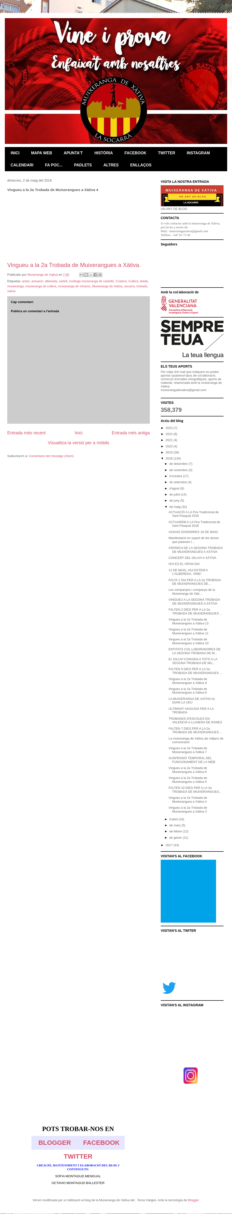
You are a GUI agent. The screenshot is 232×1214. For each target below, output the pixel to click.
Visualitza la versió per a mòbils (78, 442)
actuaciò (37, 281)
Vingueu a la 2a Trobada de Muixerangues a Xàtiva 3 (187, 809)
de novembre (179, 470)
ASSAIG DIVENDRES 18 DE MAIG (193, 532)
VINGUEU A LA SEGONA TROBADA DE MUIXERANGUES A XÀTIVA (194, 601)
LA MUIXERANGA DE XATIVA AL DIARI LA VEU (191, 700)
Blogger (193, 1200)
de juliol (175, 494)
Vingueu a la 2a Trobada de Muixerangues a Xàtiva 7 (187, 750)
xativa (11, 291)
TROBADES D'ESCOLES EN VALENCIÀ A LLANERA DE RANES (195, 720)
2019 (170, 452)
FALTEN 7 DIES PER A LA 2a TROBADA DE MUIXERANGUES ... (195, 730)
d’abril (174, 819)
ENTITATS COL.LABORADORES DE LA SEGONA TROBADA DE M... (194, 651)
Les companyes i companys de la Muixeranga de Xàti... (191, 591)
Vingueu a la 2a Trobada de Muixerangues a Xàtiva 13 (188, 621)
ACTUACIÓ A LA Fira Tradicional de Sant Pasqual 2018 (193, 514)
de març (175, 825)
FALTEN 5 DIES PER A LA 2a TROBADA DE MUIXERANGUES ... (195, 671)
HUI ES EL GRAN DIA (184, 564)
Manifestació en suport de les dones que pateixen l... (193, 540)
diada (144, 281)
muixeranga (15, 286)
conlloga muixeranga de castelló (91, 281)
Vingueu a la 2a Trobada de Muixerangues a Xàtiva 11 (188, 631)
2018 (170, 458)
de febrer (176, 831)
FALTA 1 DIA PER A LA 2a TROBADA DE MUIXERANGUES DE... (194, 582)
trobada (142, 286)
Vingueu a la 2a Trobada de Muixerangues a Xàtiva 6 (187, 770)
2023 (170, 428)
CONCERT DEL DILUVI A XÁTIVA (192, 558)
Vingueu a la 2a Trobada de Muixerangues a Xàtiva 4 (187, 799)
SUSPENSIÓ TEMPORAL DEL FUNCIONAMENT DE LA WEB (191, 760)
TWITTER (78, 1156)
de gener (176, 837)
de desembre (179, 464)
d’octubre (176, 476)
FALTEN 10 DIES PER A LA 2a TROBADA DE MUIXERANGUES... (194, 789)
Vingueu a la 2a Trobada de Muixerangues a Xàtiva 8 (187, 691)
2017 (170, 845)
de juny (175, 500)
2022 (170, 434)
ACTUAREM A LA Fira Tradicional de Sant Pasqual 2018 (194, 524)
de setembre (178, 482)
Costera (121, 281)
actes (25, 281)
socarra (129, 286)
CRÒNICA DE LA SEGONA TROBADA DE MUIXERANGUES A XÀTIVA (195, 550)
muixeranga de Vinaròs (74, 286)
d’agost (175, 488)
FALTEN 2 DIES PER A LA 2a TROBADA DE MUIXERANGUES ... (195, 611)
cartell (63, 281)
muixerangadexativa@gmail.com (183, 390)
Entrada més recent (26, 432)
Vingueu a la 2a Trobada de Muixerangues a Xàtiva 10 (188, 641)
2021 (170, 440)
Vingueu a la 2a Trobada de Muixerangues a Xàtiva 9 (187, 681)
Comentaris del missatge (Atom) (51, 456)
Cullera (133, 281)
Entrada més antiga (131, 432)
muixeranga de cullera (40, 286)
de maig (175, 507)
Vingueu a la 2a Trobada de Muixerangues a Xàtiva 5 (187, 780)
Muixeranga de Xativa (107, 286)
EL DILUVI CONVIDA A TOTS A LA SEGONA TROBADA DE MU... (192, 661)
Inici (78, 432)
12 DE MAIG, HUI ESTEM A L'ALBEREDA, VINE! (188, 572)
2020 (170, 446)
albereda (51, 281)
